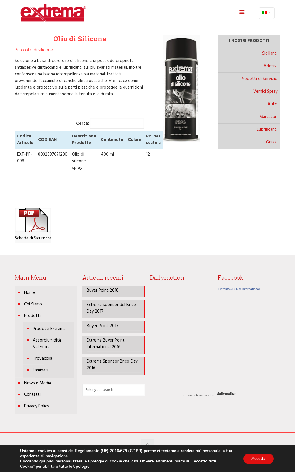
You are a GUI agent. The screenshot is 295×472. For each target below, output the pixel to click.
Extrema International (196, 395)
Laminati (40, 370)
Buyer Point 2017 (102, 326)
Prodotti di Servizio (259, 78)
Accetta (258, 458)
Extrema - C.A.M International (239, 289)
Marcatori (268, 116)
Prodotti (32, 315)
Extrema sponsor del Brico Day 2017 (111, 308)
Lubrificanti (267, 129)
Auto (272, 104)
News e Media (37, 383)
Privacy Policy (36, 406)
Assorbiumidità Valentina (47, 343)
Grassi (271, 142)
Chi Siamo (33, 304)
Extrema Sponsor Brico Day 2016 (112, 365)
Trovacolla (42, 358)
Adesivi (270, 66)
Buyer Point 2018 (102, 290)
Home (29, 292)
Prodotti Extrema (49, 328)
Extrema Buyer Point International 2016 (106, 343)
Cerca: (110, 123)
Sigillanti (269, 53)
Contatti (32, 394)
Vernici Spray (265, 91)
